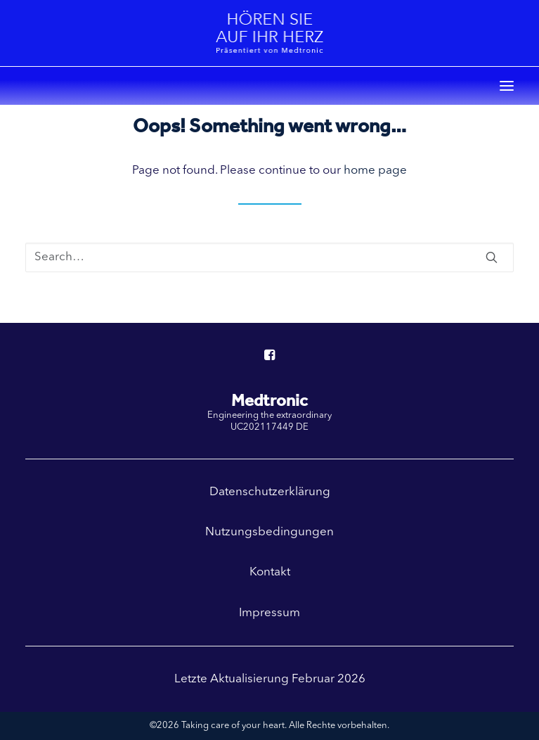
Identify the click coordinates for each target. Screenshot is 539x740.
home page (375, 171)
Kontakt (269, 572)
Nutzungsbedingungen (269, 532)
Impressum (269, 613)
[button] (506, 86)
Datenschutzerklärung (269, 492)
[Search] (269, 257)
